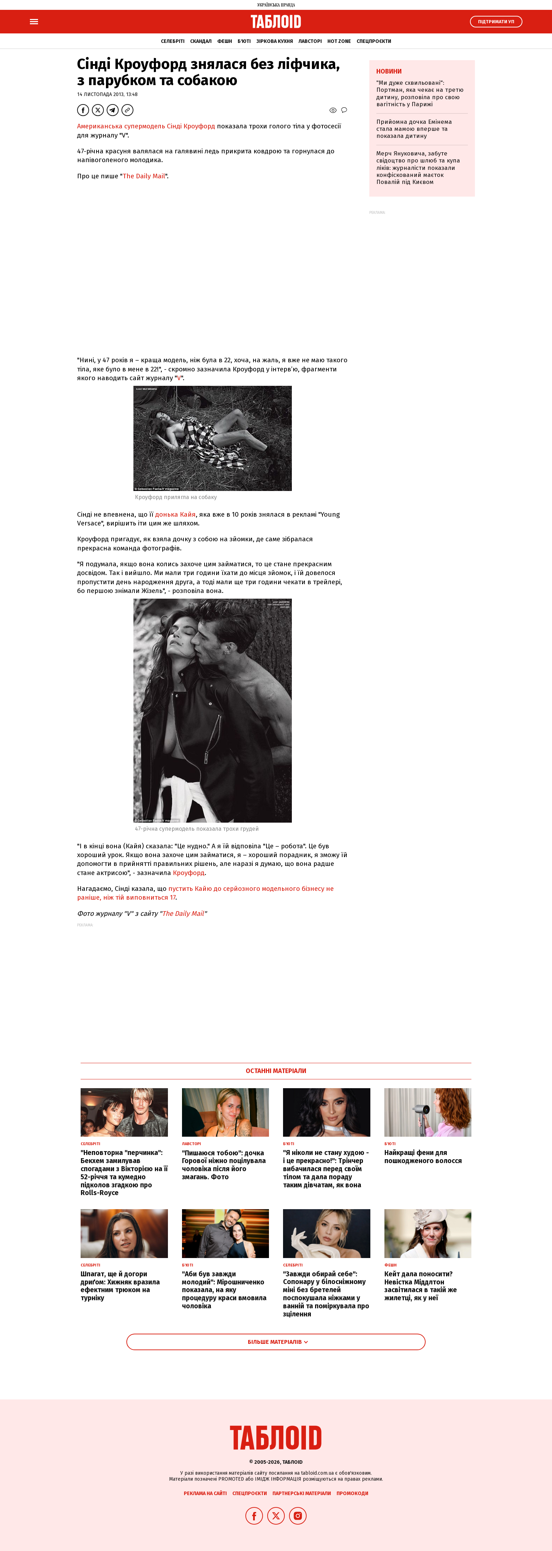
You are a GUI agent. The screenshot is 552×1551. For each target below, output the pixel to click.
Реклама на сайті (205, 1493)
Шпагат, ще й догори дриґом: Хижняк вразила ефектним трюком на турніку (120, 1286)
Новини (389, 71)
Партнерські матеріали (301, 1493)
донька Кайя (175, 514)
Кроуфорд (189, 873)
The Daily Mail (144, 176)
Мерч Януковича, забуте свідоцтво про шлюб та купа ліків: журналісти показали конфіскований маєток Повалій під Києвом (418, 168)
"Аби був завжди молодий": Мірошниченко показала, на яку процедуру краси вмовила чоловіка (224, 1290)
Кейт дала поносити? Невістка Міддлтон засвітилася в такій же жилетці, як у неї (420, 1286)
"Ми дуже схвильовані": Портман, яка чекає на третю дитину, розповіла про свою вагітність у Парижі (420, 93)
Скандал (201, 41)
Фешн (224, 41)
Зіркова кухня (274, 41)
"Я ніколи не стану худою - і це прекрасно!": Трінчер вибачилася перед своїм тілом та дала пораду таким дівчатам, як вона (326, 1169)
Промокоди (352, 1493)
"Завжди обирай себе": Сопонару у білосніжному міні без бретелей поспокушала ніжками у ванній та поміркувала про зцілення (326, 1294)
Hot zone (339, 41)
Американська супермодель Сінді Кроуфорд (146, 126)
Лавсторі (310, 41)
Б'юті (244, 41)
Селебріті (172, 41)
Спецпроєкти (374, 41)
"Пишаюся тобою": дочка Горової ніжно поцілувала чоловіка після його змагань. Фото (224, 1165)
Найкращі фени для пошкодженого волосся (423, 1157)
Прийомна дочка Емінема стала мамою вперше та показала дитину (414, 129)
